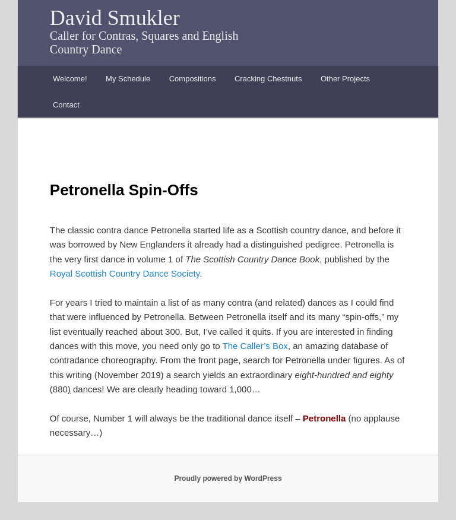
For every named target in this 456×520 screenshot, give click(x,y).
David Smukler (115, 18)
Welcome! (70, 78)
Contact (66, 104)
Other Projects (345, 78)
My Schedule (128, 78)
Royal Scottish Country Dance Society (125, 273)
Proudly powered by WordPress (227, 478)
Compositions (192, 78)
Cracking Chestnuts (268, 78)
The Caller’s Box (255, 346)
